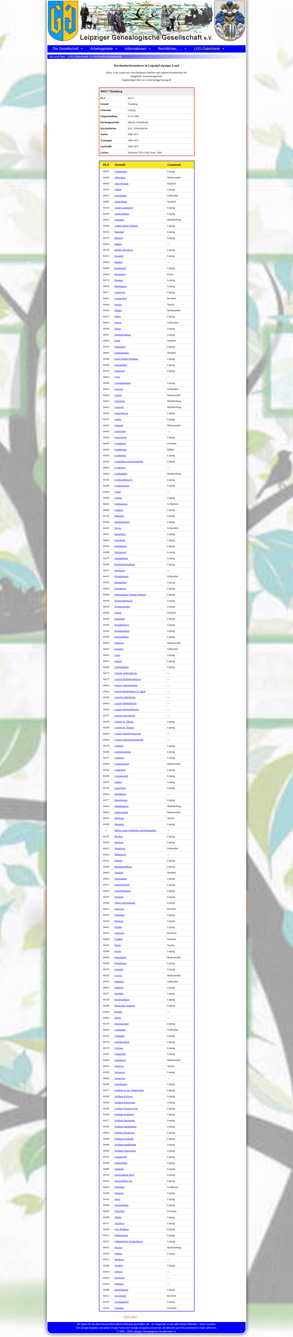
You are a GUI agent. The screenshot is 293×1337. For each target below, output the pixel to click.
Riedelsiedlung (122, 999)
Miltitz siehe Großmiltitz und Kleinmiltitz (135, 830)
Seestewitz (120, 1078)
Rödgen (118, 1011)
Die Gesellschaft (68, 48)
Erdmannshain (122, 352)
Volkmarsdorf (121, 1235)
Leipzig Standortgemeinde (128, 733)
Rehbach (119, 987)
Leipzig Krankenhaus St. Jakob (130, 691)
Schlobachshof (122, 1042)
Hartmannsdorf (122, 522)
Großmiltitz (120, 455)
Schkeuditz (120, 1029)
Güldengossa (121, 504)
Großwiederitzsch (123, 479)
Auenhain (119, 219)
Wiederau (119, 1259)
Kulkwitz (119, 643)
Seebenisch (120, 1060)
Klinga (118, 612)
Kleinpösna (120, 588)
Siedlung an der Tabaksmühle (129, 1090)
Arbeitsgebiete (104, 48)
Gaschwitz (120, 401)
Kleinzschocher (122, 606)
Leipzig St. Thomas (124, 727)
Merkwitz (119, 818)
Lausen (118, 661)
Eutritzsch (120, 370)
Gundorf (119, 510)
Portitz (118, 951)
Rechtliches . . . (172, 48)
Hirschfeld (120, 540)
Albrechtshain (122, 183)
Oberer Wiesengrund (125, 902)
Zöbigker (119, 1283)
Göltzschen (120, 431)
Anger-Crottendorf (124, 207)
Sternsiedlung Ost (123, 1181)
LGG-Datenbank (209, 48)
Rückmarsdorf (122, 1023)
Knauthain (120, 618)
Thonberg (119, 1223)
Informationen (138, 48)
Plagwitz (119, 921)
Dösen (118, 328)
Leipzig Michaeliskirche (127, 709)
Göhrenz (119, 425)
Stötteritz (119, 1193)
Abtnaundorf (121, 171)
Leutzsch (119, 745)
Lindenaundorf (122, 763)
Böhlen (118, 244)
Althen (118, 189)
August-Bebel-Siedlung (126, 225)
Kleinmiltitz (121, 582)
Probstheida (120, 963)
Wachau (118, 1247)
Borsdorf (119, 256)
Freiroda (119, 389)
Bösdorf (118, 262)
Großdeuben (121, 449)
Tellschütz (120, 1211)
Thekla (118, 1217)
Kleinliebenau (122, 576)
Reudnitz (119, 993)
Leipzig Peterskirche (125, 715)
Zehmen (119, 1271)
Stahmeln (119, 1169)
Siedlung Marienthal (125, 1120)
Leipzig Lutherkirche (125, 697)
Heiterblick (120, 534)
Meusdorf (119, 824)
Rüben (118, 1017)
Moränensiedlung (123, 866)
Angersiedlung (122, 213)
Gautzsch (119, 407)
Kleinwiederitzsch (124, 600)
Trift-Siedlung (122, 1229)
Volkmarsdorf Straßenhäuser (129, 1241)
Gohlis (118, 419)
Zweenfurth (120, 1295)
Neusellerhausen (123, 890)
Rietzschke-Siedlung (125, 1005)
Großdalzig (120, 443)
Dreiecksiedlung (123, 334)
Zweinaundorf (122, 1301)
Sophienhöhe (121, 1163)
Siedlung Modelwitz (125, 1132)
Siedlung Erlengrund (125, 1102)
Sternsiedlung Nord (124, 1174)
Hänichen (119, 516)
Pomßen (119, 939)
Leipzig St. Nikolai (124, 721)
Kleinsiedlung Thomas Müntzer (130, 594)
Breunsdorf (120, 274)
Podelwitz (120, 933)
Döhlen (118, 310)
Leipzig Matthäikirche (126, 703)
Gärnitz (118, 395)
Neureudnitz (121, 878)
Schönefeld (120, 1054)
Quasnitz (119, 969)
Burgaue (119, 280)
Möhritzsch (120, 854)
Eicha (117, 340)
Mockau (119, 836)
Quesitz (118, 975)
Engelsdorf (120, 346)
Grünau (118, 497)
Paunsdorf (120, 915)
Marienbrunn (121, 800)
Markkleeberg (121, 806)
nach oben (131, 1316)
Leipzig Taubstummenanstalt (129, 739)
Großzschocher (122, 485)
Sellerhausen (121, 1084)
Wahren (118, 1253)
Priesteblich (120, 957)
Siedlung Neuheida (124, 1138)
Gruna (118, 491)
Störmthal (119, 1187)
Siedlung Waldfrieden (125, 1144)
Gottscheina (120, 437)
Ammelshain (121, 201)
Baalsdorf (119, 231)
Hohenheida (121, 546)
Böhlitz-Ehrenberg (124, 250)
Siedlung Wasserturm (125, 1150)
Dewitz (118, 304)
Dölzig (118, 322)
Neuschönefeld (122, 884)
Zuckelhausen (121, 1289)
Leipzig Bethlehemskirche (128, 679)
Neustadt (119, 897)
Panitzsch (119, 908)
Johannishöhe (121, 558)
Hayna (118, 528)
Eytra (117, 377)
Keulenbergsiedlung (124, 564)
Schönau (119, 1048)
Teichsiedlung (121, 1205)
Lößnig (118, 782)
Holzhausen (120, 552)
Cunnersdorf (121, 298)
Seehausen (120, 1072)
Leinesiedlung (122, 667)
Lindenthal (120, 770)
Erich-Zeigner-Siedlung (126, 358)
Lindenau (119, 757)
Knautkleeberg (122, 624)
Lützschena (120, 788)
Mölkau (118, 860)
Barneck (119, 238)
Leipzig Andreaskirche (126, 673)
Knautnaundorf (122, 631)
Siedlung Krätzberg (124, 1114)
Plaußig (118, 927)
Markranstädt (121, 812)
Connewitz (120, 292)
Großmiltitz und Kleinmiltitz (129, 461)
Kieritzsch (120, 570)
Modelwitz (120, 848)
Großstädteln (121, 473)
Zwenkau (119, 1308)
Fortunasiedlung (123, 383)
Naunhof (119, 872)
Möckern (119, 842)
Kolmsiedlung (122, 636)
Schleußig (120, 1036)
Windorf (119, 1265)
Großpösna (120, 467)
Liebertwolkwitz (123, 751)
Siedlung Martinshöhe (126, 1126)
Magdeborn (120, 794)
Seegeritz (119, 1066)
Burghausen (120, 286)
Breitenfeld (120, 268)
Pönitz (118, 945)
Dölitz (118, 316)
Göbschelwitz (121, 413)
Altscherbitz (121, 195)
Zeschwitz (120, 1277)
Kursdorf (119, 649)
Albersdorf (120, 177)
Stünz (117, 1199)
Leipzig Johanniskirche (126, 685)
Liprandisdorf (121, 776)
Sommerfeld (121, 1156)
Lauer (117, 655)
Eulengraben (121, 365)
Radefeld (119, 981)
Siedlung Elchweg (124, 1096)
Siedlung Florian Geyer (126, 1108)
